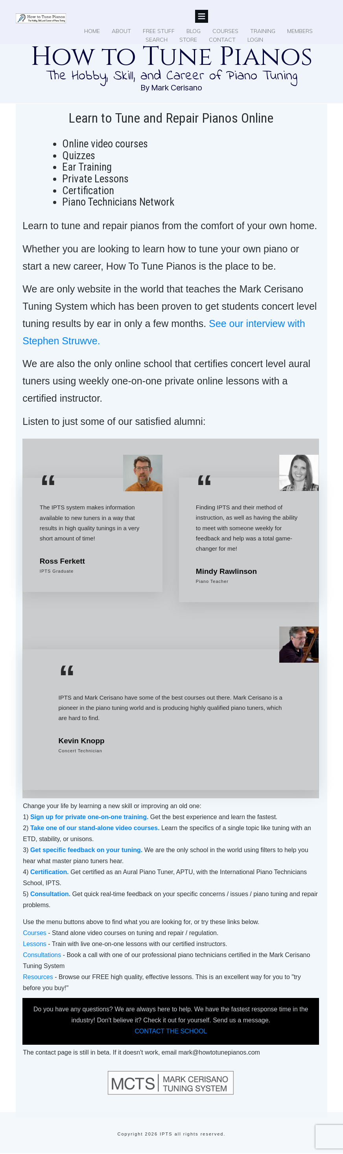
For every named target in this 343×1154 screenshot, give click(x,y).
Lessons (34, 944)
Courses (34, 933)
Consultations (42, 955)
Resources (38, 977)
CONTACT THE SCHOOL (171, 1031)
